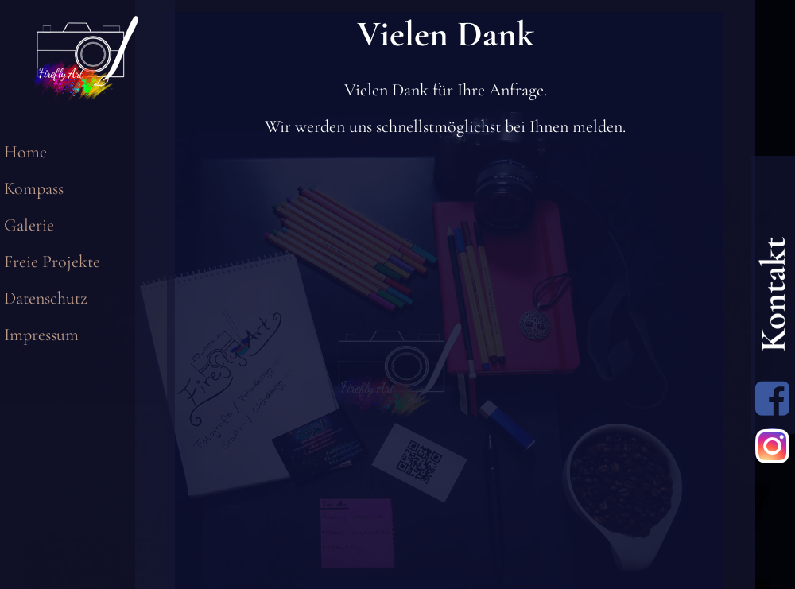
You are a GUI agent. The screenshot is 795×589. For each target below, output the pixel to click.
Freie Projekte (52, 261)
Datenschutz (45, 298)
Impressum (41, 334)
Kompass (34, 188)
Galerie (29, 225)
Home (25, 151)
